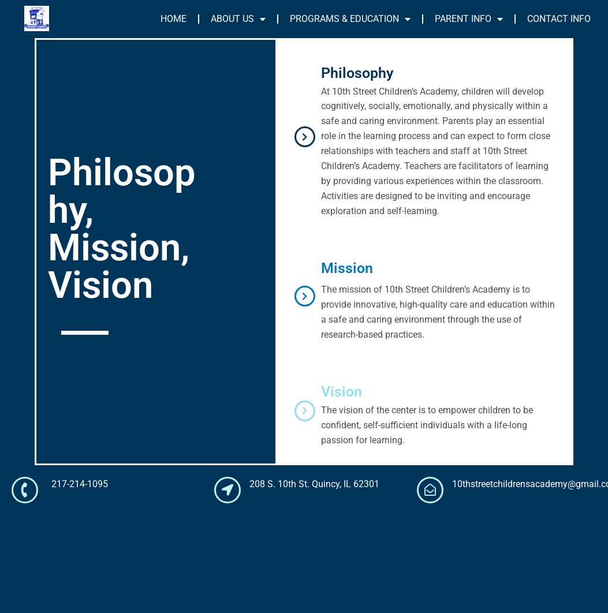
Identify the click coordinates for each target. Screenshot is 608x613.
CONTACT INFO (559, 18)
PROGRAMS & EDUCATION (350, 19)
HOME (173, 18)
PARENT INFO (469, 19)
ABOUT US (238, 19)
